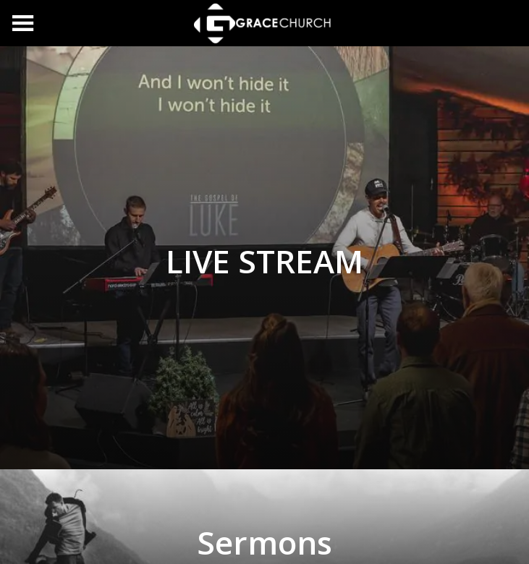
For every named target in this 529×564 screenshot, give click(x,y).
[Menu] (23, 23)
